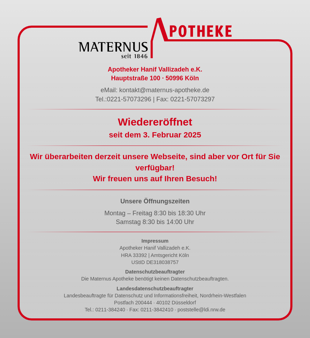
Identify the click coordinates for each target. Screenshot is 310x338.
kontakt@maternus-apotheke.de (164, 90)
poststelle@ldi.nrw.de (201, 309)
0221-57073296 (129, 99)
